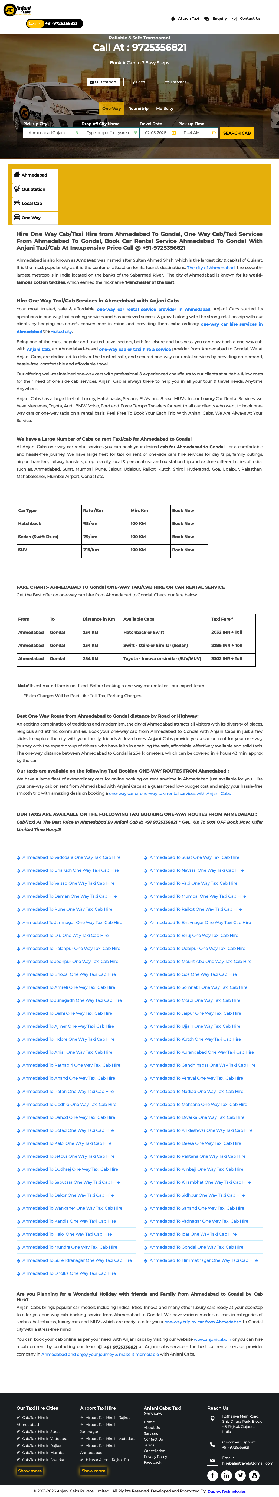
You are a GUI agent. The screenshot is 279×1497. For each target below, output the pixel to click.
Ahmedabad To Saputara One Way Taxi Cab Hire (71, 1181)
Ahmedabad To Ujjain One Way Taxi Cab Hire (195, 1025)
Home (149, 1421)
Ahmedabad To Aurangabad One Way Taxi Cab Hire (202, 1051)
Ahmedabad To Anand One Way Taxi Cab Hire (68, 1077)
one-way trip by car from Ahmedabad (203, 1321)
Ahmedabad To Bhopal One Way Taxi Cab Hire (69, 973)
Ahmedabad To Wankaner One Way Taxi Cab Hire (72, 1207)
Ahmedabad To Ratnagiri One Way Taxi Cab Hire (71, 1064)
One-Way (113, 108)
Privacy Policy (155, 1456)
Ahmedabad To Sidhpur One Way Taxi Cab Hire (197, 1194)
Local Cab (28, 203)
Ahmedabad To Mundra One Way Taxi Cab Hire (69, 1246)
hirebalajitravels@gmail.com (247, 1463)
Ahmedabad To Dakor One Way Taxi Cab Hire (68, 1194)
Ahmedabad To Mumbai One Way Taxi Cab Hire (198, 895)
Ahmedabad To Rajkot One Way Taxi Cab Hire (196, 908)
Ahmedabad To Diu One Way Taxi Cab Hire (65, 934)
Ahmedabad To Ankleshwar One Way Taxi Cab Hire (201, 1129)
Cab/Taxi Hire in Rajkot (41, 1445)
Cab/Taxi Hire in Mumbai (43, 1452)
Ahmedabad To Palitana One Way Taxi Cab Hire (197, 1155)
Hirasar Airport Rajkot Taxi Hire (105, 1462)
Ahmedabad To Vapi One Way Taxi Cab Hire (193, 882)
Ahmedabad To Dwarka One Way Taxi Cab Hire (197, 1116)
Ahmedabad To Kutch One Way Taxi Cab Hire (195, 1038)
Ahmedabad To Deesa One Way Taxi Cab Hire (195, 1142)
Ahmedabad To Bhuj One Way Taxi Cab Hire (194, 934)
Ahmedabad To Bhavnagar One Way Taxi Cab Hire (200, 921)
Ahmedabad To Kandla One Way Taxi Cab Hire (69, 1220)
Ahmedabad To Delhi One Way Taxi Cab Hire (67, 1012)
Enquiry (215, 18)
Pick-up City (35, 123)
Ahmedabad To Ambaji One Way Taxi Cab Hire (196, 1168)
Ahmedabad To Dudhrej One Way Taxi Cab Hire (70, 1168)
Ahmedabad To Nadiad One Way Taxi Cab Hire (196, 1090)
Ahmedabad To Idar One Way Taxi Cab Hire (193, 1233)
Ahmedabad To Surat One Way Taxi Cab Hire (194, 856)
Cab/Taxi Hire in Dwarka (43, 1459)
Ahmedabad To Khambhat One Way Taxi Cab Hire (200, 1181)
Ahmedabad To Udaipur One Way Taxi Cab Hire (197, 947)
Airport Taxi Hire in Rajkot (108, 1417)
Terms (149, 1444)
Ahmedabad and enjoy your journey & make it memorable (100, 1353)
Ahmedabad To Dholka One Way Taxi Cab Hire (69, 1272)
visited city (61, 331)
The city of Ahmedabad (211, 267)
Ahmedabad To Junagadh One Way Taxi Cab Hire (72, 999)
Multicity (169, 108)
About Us (152, 1427)
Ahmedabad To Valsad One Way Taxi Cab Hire (68, 882)
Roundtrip (141, 108)
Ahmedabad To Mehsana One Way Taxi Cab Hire (198, 1103)
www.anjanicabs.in (212, 1339)
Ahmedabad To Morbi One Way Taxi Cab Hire (195, 999)
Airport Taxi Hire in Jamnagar (99, 1427)
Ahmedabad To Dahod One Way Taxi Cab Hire (68, 1116)
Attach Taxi (185, 18)
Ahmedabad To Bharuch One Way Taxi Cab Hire (70, 869)
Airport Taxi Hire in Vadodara (111, 1438)
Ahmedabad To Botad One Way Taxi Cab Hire (68, 1129)
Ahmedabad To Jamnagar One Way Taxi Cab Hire (72, 921)
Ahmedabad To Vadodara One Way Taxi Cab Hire (71, 856)
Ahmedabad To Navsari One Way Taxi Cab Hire (197, 869)
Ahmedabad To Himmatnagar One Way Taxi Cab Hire (204, 1259)
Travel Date (151, 123)
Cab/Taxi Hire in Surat (41, 1431)
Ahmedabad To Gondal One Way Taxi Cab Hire (196, 1246)
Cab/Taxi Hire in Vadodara (44, 1438)
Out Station (29, 189)
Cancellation (154, 1450)
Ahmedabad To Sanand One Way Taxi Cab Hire (197, 1207)
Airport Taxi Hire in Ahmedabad (99, 1448)
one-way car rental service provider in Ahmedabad (153, 308)
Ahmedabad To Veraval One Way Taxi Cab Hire (196, 1077)
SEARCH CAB (236, 132)
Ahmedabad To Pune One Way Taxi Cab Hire (67, 908)
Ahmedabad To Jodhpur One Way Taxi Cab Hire (70, 960)
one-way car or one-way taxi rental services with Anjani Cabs (170, 793)
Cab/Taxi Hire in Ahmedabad (33, 1420)
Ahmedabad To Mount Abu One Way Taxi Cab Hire (200, 960)
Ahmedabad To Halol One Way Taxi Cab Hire (67, 1233)
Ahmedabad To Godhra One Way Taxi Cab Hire (69, 1103)
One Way (27, 217)
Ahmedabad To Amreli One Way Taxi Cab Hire (68, 986)
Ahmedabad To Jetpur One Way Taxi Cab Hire (68, 1155)
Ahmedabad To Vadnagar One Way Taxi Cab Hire (199, 1220)
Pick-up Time (191, 123)
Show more (30, 1470)
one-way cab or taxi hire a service (135, 348)
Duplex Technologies (226, 1490)
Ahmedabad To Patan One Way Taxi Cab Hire (68, 1090)
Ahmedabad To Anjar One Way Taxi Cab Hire (67, 1051)
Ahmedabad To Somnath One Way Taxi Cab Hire (198, 986)
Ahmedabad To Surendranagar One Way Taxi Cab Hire (77, 1259)
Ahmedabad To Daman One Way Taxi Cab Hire (69, 895)
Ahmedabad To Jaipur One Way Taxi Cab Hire (195, 1012)
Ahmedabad (30, 175)
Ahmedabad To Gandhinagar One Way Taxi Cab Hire (202, 1064)
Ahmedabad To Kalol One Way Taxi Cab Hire (66, 1142)
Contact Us (246, 18)
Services (151, 1433)
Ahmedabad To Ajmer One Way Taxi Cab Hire (68, 1025)
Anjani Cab (38, 348)
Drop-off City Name (100, 123)
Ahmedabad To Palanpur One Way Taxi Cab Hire (71, 947)
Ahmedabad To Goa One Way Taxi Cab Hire (193, 973)
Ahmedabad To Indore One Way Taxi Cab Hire (68, 1038)
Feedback (152, 1462)
